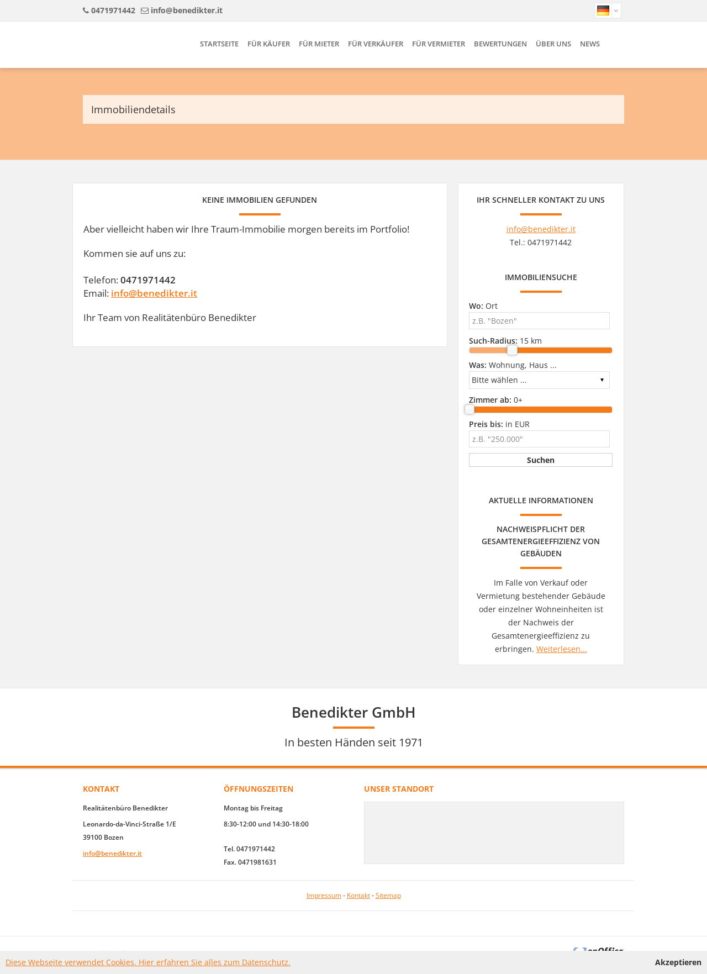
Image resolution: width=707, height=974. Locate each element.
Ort (483, 306)
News (590, 44)
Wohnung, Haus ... (513, 365)
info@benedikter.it (187, 10)
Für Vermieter (438, 44)
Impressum (324, 895)
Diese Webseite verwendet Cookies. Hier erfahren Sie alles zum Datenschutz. (148, 962)
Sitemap (388, 895)
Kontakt (358, 895)
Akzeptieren (678, 962)
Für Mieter (319, 44)
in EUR (499, 424)
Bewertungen (500, 44)
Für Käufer (268, 44)
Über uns (553, 44)
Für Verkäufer (375, 44)
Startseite (219, 44)
